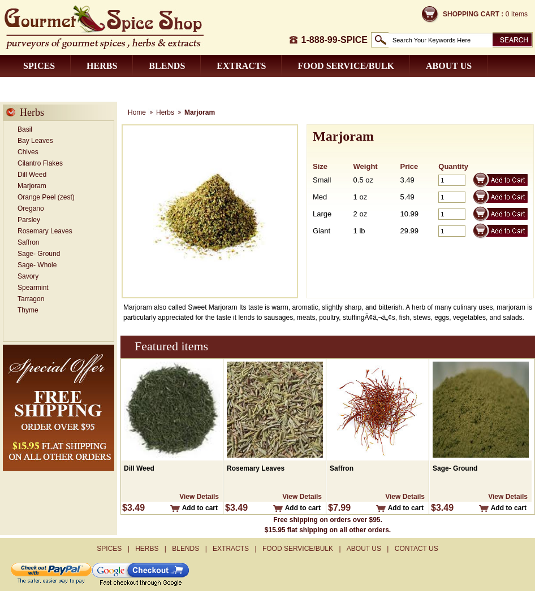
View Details (199, 497)
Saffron (28, 242)
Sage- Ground (39, 254)
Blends (167, 66)
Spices (39, 66)
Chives (28, 152)
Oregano (31, 208)
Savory (28, 276)
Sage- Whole (37, 265)
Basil (25, 129)
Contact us (52, 88)
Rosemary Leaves (45, 231)
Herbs (102, 66)
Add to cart (200, 508)
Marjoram (32, 186)
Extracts (241, 66)
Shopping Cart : (473, 14)
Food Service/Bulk (345, 66)
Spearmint (33, 288)
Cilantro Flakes (40, 163)
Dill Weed (32, 175)
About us (449, 66)
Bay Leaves (35, 141)
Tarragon (31, 299)
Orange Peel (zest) (46, 197)
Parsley (29, 220)
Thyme (28, 310)
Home (137, 112)
